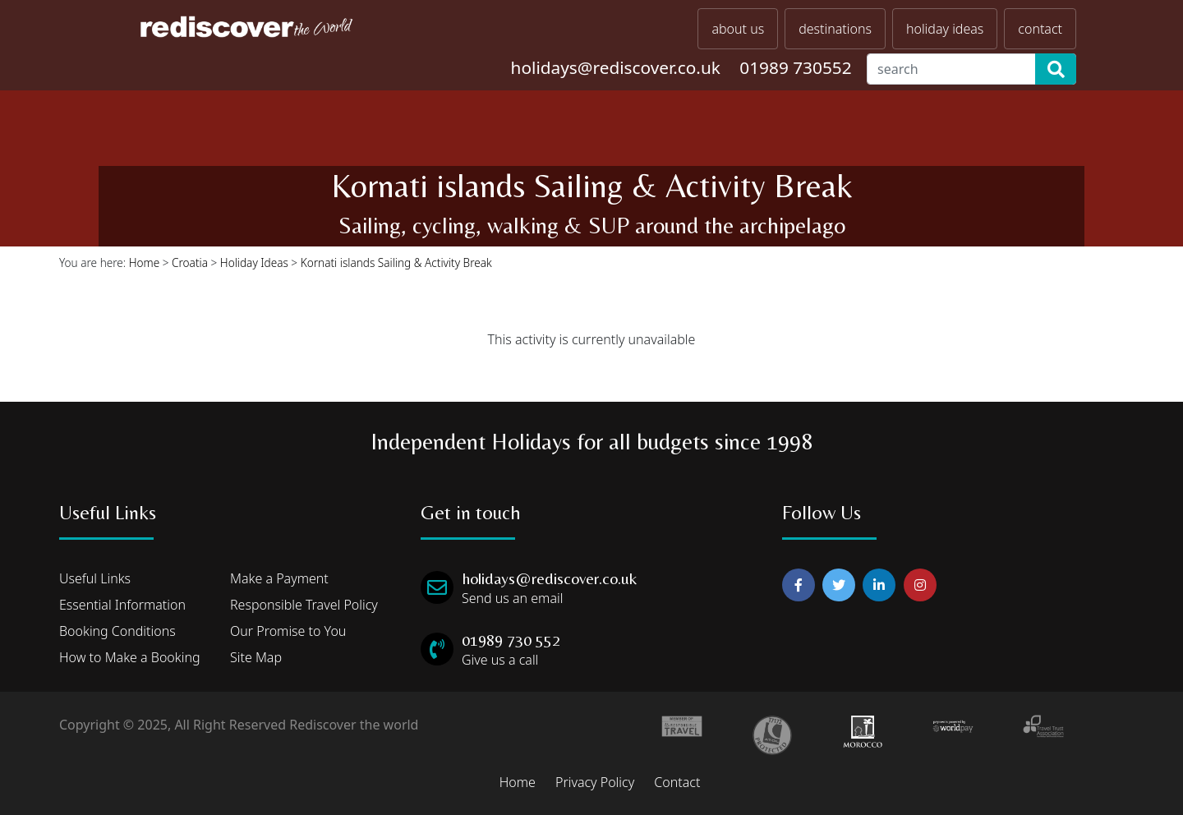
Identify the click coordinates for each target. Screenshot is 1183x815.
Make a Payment (279, 578)
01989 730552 (795, 67)
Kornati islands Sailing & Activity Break (396, 262)
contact (1040, 29)
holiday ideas (944, 29)
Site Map (256, 657)
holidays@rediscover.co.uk (615, 67)
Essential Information (122, 605)
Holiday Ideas (254, 262)
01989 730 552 (511, 639)
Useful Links (95, 578)
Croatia (190, 262)
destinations (835, 29)
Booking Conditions (117, 631)
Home (144, 262)
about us (737, 29)
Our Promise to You (288, 631)
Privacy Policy (594, 782)
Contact (677, 782)
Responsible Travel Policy (304, 605)
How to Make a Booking (129, 657)
